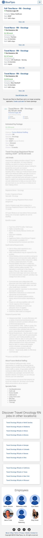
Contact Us (34, 533)
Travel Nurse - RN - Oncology (16, 28)
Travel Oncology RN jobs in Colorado (17, 449)
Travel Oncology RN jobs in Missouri (17, 480)
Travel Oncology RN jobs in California (17, 468)
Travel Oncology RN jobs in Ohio (16, 458)
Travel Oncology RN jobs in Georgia (17, 445)
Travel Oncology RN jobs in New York (17, 476)
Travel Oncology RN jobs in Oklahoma (18, 427)
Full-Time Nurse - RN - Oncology (17, 8)
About (7, 533)
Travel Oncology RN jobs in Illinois (17, 431)
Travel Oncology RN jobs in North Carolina (19, 422)
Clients (27, 533)
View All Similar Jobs (21, 95)
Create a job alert (18, 101)
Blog (11, 533)
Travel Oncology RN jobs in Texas (16, 472)
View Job (22, 22)
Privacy (21, 533)
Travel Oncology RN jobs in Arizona (17, 435)
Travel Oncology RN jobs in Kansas (17, 453)
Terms (16, 533)
